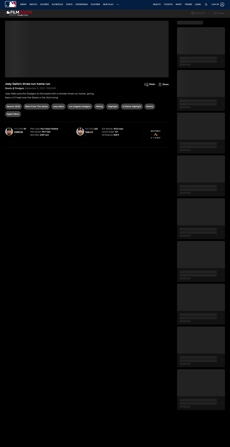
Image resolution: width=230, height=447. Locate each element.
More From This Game (36, 142)
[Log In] (217, 4)
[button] (198, 13)
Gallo (89, 167)
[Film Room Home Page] (18, 13)
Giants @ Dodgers (14, 124)
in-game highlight (132, 142)
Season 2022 (13, 142)
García (18, 167)
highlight (112, 142)
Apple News (13, 149)
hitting (99, 142)
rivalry (149, 142)
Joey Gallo (58, 142)
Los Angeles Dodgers (80, 142)
